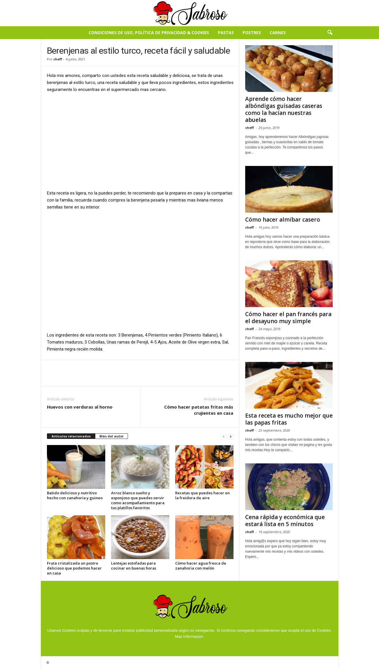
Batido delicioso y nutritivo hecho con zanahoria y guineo (75, 495)
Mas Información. (189, 636)
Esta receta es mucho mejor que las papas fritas (289, 419)
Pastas (226, 32)
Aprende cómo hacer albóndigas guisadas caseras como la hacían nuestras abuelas (283, 109)
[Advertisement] (140, 141)
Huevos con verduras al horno (80, 407)
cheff (57, 59)
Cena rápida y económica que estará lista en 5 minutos (285, 520)
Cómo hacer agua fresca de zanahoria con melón (200, 566)
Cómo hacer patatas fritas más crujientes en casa (198, 410)
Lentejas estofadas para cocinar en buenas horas (133, 566)
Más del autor (111, 436)
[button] (329, 32)
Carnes (278, 32)
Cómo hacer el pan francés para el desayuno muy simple (288, 317)
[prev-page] (224, 436)
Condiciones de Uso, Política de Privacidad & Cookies (149, 32)
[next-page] (231, 436)
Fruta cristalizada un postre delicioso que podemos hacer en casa (74, 568)
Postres (252, 32)
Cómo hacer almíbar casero (282, 219)
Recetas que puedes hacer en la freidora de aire (202, 495)
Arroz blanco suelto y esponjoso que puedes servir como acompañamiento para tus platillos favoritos (137, 500)
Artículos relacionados (71, 436)
